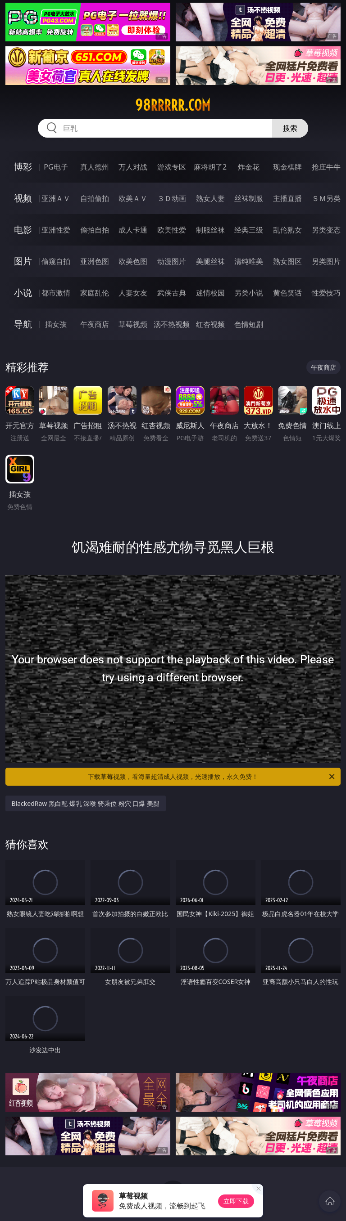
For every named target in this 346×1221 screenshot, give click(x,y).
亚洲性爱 (55, 230)
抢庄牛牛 (326, 167)
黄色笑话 (287, 293)
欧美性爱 (171, 230)
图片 (23, 261)
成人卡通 (132, 230)
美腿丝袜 (210, 261)
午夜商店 (94, 324)
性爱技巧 (326, 293)
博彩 (23, 167)
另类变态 (326, 230)
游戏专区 (171, 167)
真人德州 (94, 167)
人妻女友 (132, 293)
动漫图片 (171, 261)
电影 (23, 230)
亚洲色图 (94, 261)
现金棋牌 (287, 167)
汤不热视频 (172, 324)
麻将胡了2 (210, 167)
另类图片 (326, 261)
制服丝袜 (210, 230)
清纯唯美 (248, 261)
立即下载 (236, 1201)
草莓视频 (132, 324)
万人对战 (132, 167)
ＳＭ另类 (326, 198)
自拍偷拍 (94, 198)
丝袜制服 (248, 198)
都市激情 (55, 293)
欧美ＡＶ (132, 198)
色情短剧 (248, 324)
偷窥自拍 (55, 261)
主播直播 (287, 198)
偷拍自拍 (94, 230)
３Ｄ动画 (171, 198)
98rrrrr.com (172, 105)
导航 (23, 324)
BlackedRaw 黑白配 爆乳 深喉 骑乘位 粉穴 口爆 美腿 (85, 803)
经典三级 (248, 230)
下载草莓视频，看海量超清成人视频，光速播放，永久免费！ (212, 776)
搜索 (290, 128)
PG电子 (56, 167)
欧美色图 (132, 261)
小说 (23, 292)
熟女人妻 (210, 198)
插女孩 (56, 324)
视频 (23, 198)
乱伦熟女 (287, 230)
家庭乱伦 (94, 293)
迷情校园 (210, 293)
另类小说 (248, 293)
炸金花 (249, 167)
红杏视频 (210, 324)
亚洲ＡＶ (55, 198)
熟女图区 (287, 261)
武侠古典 (171, 293)
